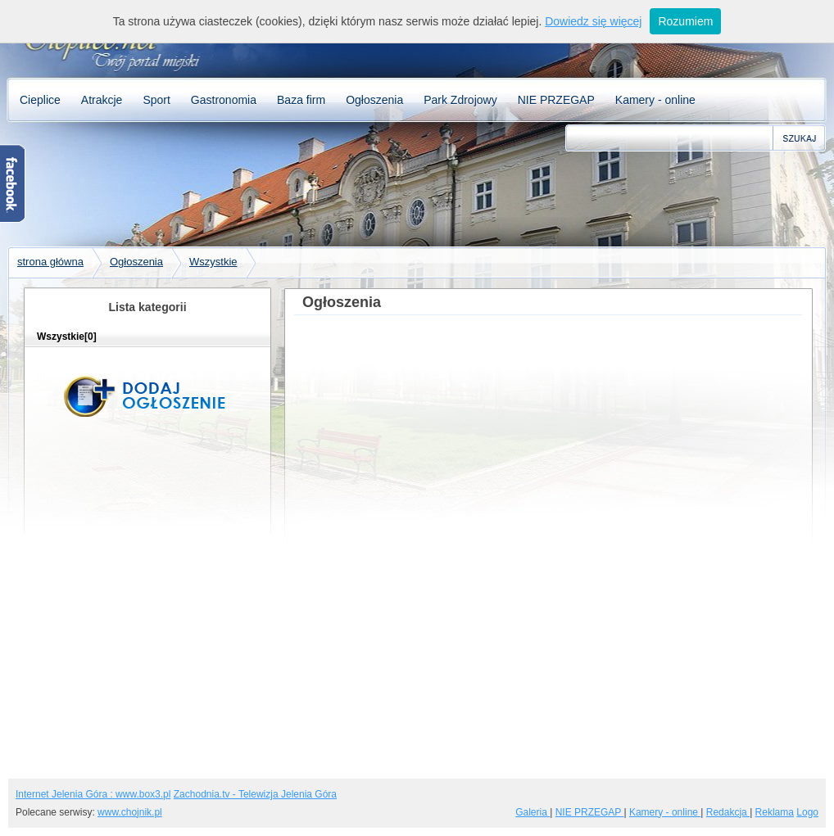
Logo (807, 812)
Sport (156, 99)
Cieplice (40, 99)
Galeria (532, 812)
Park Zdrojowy (460, 99)
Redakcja (728, 812)
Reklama (774, 812)
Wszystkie (213, 261)
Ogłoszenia (374, 99)
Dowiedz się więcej (593, 21)
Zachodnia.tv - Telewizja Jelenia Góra (255, 794)
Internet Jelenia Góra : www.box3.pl (93, 794)
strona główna (50, 261)
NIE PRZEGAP (556, 99)
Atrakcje (102, 99)
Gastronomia (223, 99)
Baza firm (301, 99)
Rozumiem (685, 21)
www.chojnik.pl (129, 812)
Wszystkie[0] (67, 336)
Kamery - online (655, 99)
